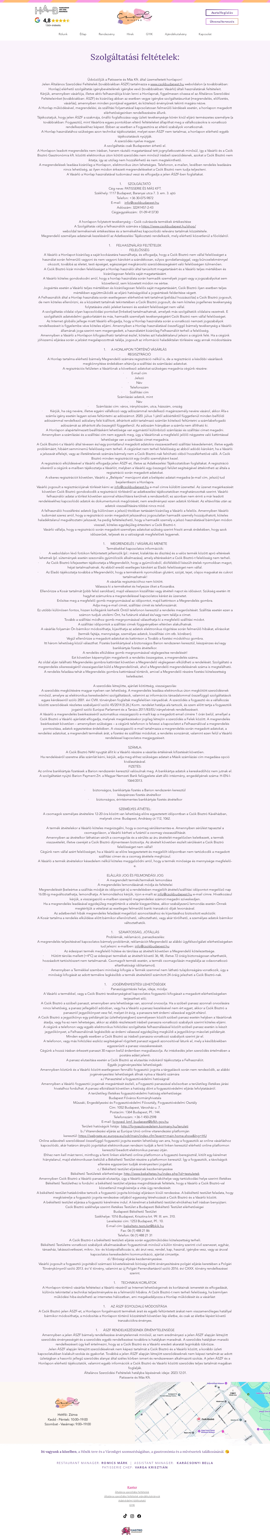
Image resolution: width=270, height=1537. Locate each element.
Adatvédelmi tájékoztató (132, 1500)
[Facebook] (139, 1516)
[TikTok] (125, 1516)
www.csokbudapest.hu (167, 84)
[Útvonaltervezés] (222, 21)
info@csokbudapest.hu (141, 203)
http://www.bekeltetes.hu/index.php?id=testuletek (162, 1174)
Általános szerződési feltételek (132, 1492)
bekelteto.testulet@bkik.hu (144, 1226)
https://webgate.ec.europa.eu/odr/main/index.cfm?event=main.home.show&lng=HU (142, 1136)
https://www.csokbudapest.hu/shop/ (168, 226)
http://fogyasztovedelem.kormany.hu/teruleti (154, 1126)
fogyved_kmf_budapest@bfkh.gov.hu (140, 1122)
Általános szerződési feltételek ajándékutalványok (132, 1496)
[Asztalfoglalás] (222, 12)
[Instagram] (132, 1516)
